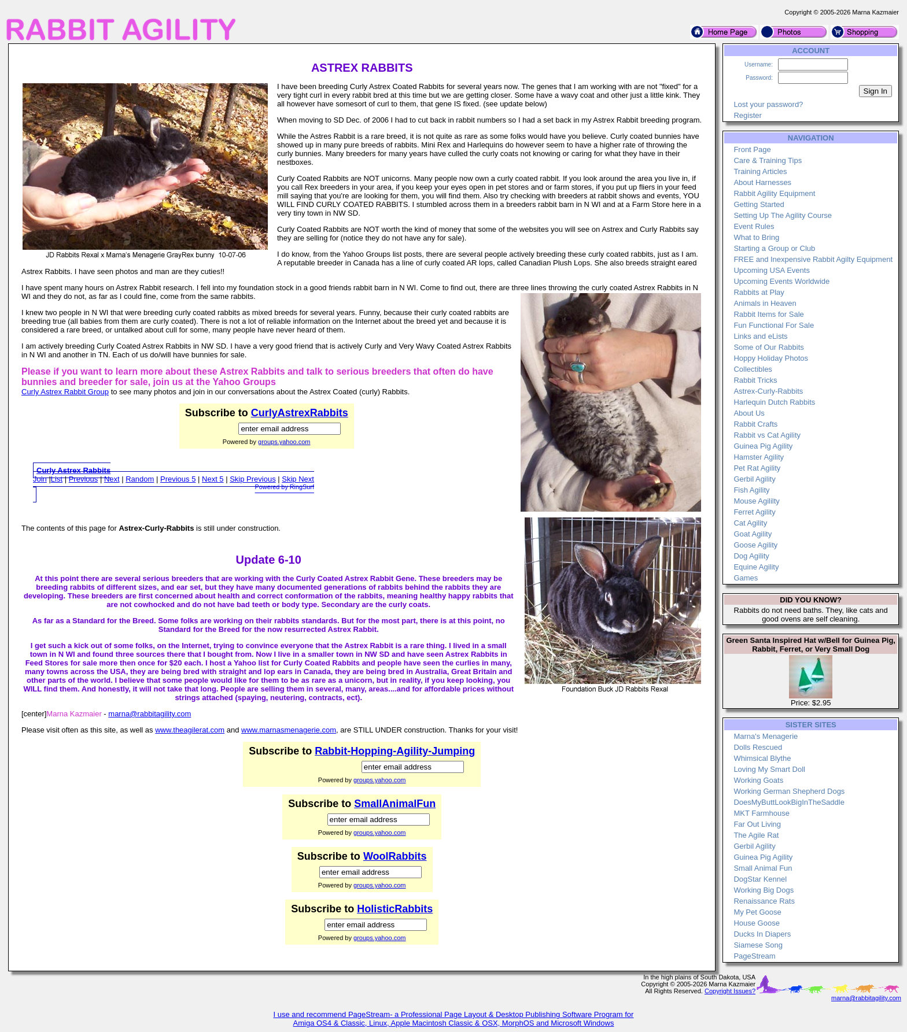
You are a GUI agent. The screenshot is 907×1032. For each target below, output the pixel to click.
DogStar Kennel (760, 879)
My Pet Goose (757, 912)
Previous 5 (178, 479)
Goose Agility (755, 545)
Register (747, 115)
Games (745, 578)
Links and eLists (760, 336)
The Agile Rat (756, 835)
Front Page (751, 149)
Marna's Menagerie (765, 736)
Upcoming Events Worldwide (781, 281)
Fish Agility (751, 490)
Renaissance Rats (764, 901)
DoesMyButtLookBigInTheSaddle (789, 802)
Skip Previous (252, 479)
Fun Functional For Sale (773, 325)
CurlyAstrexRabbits (299, 413)
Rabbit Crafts (755, 424)
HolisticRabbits (395, 909)
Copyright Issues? (730, 990)
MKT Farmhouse (761, 813)
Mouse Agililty (756, 501)
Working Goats (758, 780)
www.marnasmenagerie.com (288, 730)
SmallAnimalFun (395, 803)
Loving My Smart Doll (769, 769)
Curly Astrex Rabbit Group (65, 391)
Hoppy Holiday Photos (770, 358)
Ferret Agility (754, 512)
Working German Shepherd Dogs (789, 791)
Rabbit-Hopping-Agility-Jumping (395, 751)
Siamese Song (758, 945)
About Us (748, 413)
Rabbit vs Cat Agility (767, 435)
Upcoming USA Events (771, 270)
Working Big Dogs (763, 890)
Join (40, 479)
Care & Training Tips (767, 160)
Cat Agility (750, 523)
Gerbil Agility (754, 479)
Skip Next (298, 479)
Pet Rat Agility (756, 468)
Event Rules (753, 226)
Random (140, 479)
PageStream (754, 956)
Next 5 (213, 479)
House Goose (756, 923)
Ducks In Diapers (762, 934)
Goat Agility (752, 534)
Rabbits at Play (758, 292)
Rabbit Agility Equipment (774, 193)
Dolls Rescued (757, 747)
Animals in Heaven (764, 303)
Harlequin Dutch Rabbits (774, 402)
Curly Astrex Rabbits (73, 470)
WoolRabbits (395, 856)
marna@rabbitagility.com (149, 713)
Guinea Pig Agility (762, 446)
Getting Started (758, 204)
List (56, 479)
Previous (83, 479)
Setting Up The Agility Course (782, 215)
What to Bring (756, 237)
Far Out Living (757, 824)
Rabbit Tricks (755, 380)
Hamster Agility (758, 457)
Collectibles (752, 369)
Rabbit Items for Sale (768, 314)
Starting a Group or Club (774, 248)
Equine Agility (756, 567)
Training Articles (760, 171)
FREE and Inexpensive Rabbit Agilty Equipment (813, 259)
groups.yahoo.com (284, 441)
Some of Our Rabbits (768, 347)
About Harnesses (762, 182)
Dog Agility (751, 556)
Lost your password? (768, 104)
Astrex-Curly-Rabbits (768, 391)
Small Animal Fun (762, 868)
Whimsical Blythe (762, 758)
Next (112, 479)
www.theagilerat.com (189, 730)
